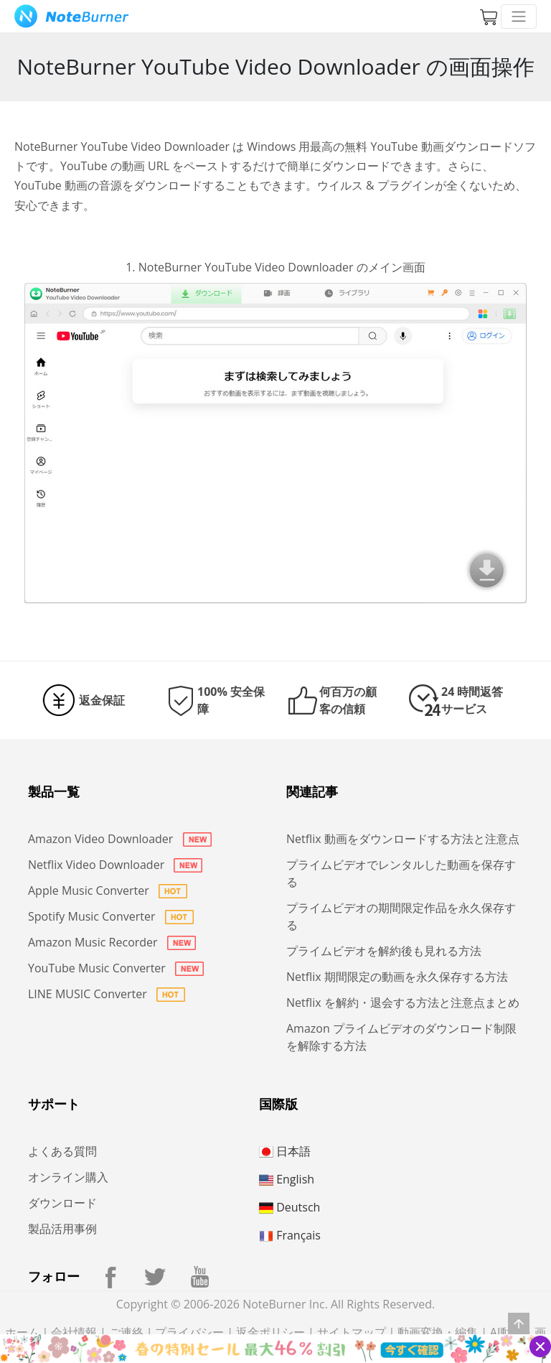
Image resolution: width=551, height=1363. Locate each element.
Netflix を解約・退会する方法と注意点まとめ (402, 1002)
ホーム (22, 1332)
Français (290, 1235)
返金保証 (102, 700)
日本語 (285, 1151)
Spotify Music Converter (111, 916)
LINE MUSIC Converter (106, 994)
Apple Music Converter (107, 890)
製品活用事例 (62, 1229)
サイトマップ (351, 1332)
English (286, 1179)
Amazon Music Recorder (112, 942)
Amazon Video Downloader (120, 839)
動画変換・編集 (437, 1332)
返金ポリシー (270, 1332)
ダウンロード (62, 1203)
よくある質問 (62, 1151)
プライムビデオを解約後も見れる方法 (383, 951)
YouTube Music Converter (116, 968)
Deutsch (289, 1207)
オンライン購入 (68, 1177)
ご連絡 (126, 1332)
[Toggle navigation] (519, 16)
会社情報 (74, 1332)
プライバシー (189, 1332)
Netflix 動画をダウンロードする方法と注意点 (402, 839)
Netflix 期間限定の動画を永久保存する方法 (397, 977)
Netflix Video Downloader (115, 865)
